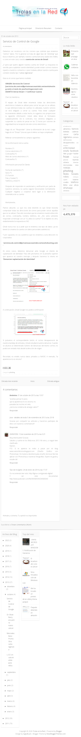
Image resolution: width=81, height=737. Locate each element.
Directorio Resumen (43, 28)
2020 (7, 545)
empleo (65, 145)
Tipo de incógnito (16, 470)
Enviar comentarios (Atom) (21, 525)
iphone (65, 160)
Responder (14, 410)
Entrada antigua (53, 381)
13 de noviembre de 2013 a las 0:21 (32, 434)
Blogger (59, 731)
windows (66, 191)
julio (9, 680)
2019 (7, 551)
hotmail (75, 157)
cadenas (75, 131)
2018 (7, 556)
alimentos (67, 129)
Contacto (58, 28)
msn (76, 165)
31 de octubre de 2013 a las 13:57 (30, 395)
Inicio (32, 381)
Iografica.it (27, 734)
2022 (7, 540)
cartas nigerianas (26, 73)
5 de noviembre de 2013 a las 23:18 (40, 417)
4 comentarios (7, 46)
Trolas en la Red (39, 731)
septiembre (11, 672)
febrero (10, 706)
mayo (9, 691)
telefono (74, 182)
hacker (75, 153)
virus (76, 185)
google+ (70, 154)
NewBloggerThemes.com (56, 734)
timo (65, 185)
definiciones (67, 140)
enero (9, 711)
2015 (7, 572)
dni (77, 143)
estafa (66, 150)
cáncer (65, 134)
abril (9, 696)
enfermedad (69, 148)
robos (66, 176)
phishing (12, 372)
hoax (66, 156)
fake (64, 153)
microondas (67, 165)
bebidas (66, 131)
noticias (66, 167)
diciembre (10, 586)
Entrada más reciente (10, 381)
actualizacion (67, 126)
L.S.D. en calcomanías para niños (10, 660)
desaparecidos (68, 142)
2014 (7, 577)
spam (65, 180)
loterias (75, 162)
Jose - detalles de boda (18, 417)
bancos (75, 128)
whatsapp (68, 187)
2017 (7, 561)
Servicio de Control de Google (21, 41)
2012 (7, 718)
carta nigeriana (70, 135)
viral (70, 185)
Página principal (25, 28)
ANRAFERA (14, 434)
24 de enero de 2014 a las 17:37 (35, 470)
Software (75, 177)
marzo (9, 701)
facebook (74, 150)
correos (75, 137)
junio (9, 685)
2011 (7, 723)
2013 (7, 582)
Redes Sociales (70, 173)
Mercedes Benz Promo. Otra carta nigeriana (10, 641)
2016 (7, 566)
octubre (10, 594)
